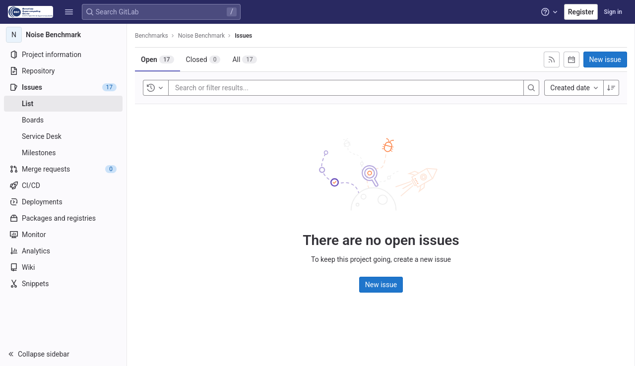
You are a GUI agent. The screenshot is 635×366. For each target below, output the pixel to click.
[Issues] (63, 87)
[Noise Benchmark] (63, 35)
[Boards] (63, 120)
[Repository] (63, 71)
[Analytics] (63, 251)
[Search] (531, 88)
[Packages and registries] (63, 218)
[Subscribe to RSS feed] (552, 59)
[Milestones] (63, 153)
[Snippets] (63, 284)
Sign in (613, 11)
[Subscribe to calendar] (571, 59)
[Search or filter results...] (234, 88)
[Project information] (63, 54)
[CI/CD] (63, 185)
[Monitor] (63, 235)
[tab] (157, 59)
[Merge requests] (63, 169)
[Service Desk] (63, 136)
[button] (69, 12)
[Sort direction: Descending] (611, 88)
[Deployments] (63, 202)
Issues (243, 35)
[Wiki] (63, 267)
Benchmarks (151, 35)
